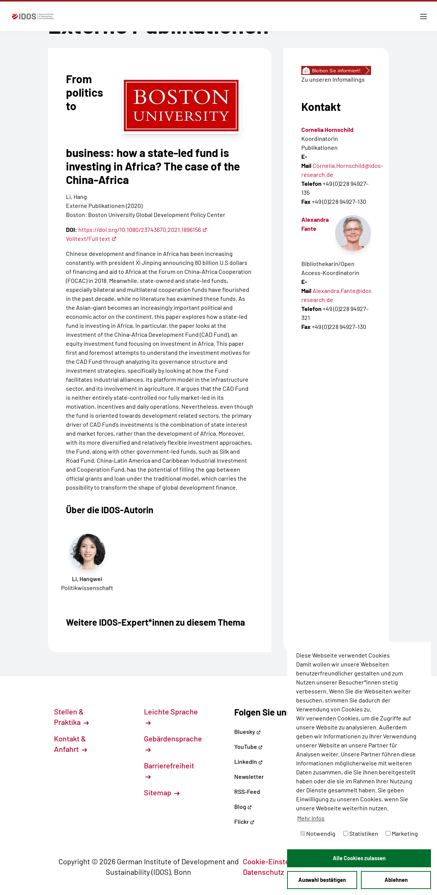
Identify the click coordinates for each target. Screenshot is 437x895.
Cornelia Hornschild (327, 129)
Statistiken (360, 833)
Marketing (402, 833)
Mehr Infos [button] (311, 818)
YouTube (248, 746)
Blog (243, 806)
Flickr (244, 821)
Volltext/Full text (91, 238)
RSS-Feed (247, 791)
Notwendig (317, 833)
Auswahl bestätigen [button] (322, 880)
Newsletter (249, 776)
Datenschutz (267, 871)
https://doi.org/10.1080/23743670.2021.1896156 (142, 229)
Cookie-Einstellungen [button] (282, 861)
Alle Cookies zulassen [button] (359, 858)
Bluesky (247, 731)
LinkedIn (248, 761)
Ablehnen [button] (396, 880)
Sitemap (162, 792)
